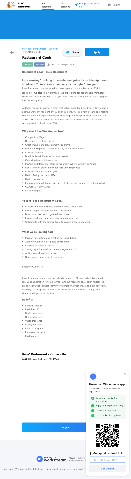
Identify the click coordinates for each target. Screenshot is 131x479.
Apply (96, 52)
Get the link (107, 468)
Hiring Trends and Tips (70, 468)
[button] (115, 5)
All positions (65, 5)
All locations (46, 5)
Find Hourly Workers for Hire (18, 468)
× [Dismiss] (124, 373)
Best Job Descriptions (45, 468)
